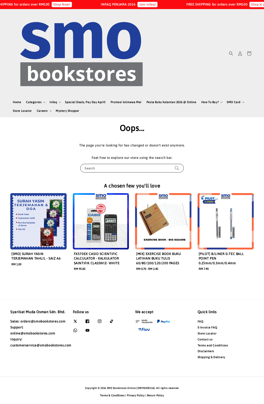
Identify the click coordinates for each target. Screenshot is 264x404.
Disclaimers (206, 351)
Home (17, 102)
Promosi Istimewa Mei (126, 102)
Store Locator (22, 110)
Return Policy (155, 395)
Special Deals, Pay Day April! (85, 102)
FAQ (200, 321)
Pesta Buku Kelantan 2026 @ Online (171, 102)
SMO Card (233, 102)
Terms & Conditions (112, 395)
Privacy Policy (136, 395)
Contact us (205, 339)
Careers (42, 110)
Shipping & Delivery (211, 357)
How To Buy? (210, 102)
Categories (33, 102)
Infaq (53, 102)
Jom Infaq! (151, 4)
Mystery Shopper (67, 110)
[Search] (177, 168)
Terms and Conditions (213, 345)
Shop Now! (65, 4)
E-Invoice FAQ (207, 327)
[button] (231, 53)
